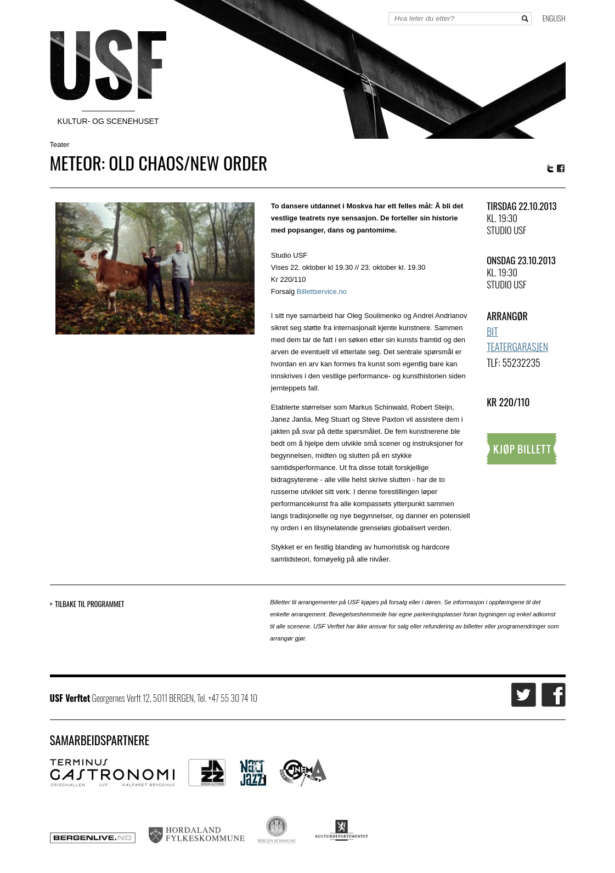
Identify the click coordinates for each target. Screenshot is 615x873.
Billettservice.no (322, 291)
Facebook (561, 169)
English (554, 18)
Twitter (550, 168)
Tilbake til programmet (89, 604)
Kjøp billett (522, 448)
